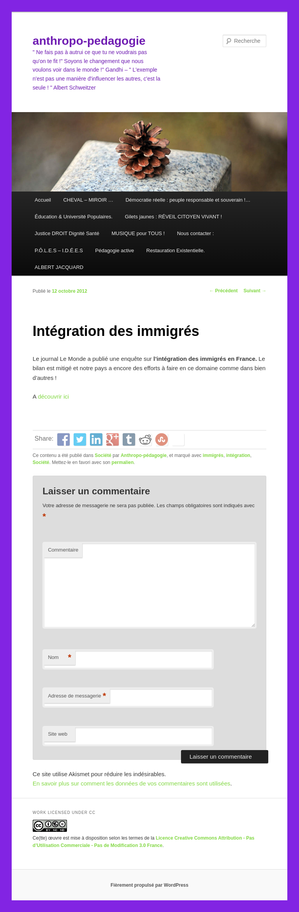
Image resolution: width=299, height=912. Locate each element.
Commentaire (63, 550)
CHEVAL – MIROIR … (88, 200)
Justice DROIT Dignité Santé (67, 233)
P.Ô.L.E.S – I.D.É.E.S (59, 250)
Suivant (255, 290)
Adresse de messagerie (77, 696)
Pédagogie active (114, 250)
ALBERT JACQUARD (59, 267)
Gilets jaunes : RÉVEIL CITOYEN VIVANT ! (173, 217)
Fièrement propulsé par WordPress (149, 885)
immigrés (213, 455)
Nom (59, 657)
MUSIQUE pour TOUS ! (138, 233)
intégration (238, 455)
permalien (123, 462)
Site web (57, 734)
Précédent (223, 290)
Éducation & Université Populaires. (74, 217)
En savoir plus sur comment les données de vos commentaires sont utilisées (131, 783)
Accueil (43, 200)
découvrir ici (52, 396)
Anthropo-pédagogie (144, 455)
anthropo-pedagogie (89, 40)
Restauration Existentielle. (175, 250)
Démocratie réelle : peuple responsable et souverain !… (187, 200)
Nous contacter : (195, 233)
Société (103, 455)
